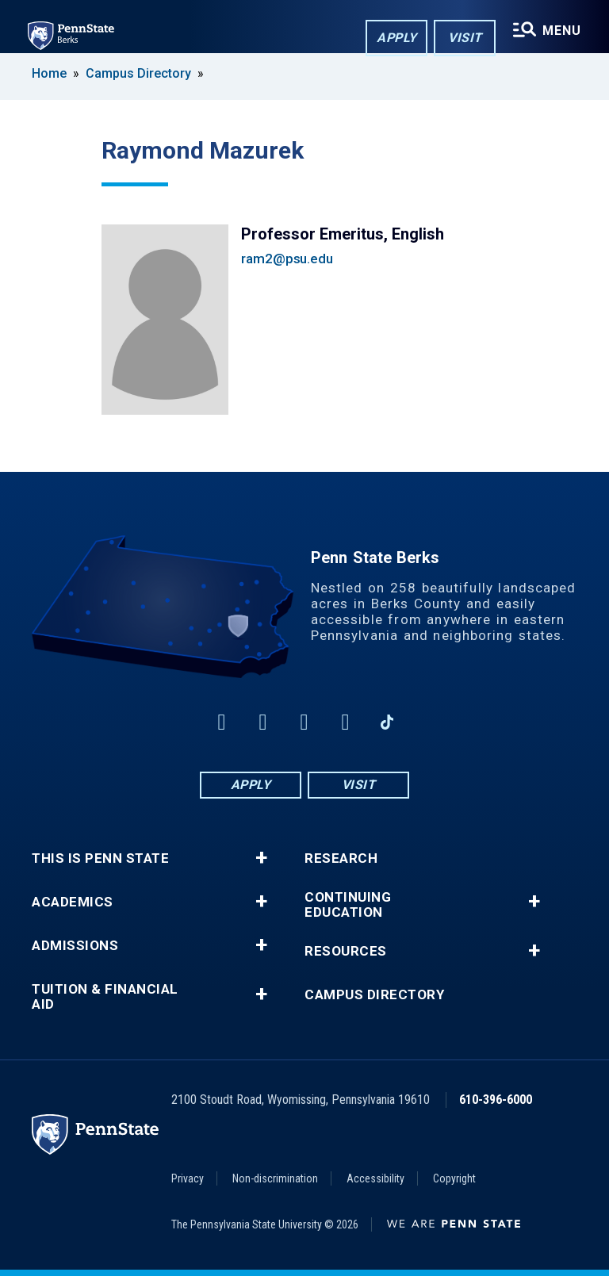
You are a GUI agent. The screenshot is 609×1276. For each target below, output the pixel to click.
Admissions (75, 945)
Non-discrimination (275, 1178)
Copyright (454, 1178)
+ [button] (261, 858)
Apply (395, 38)
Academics (72, 902)
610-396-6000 (495, 1099)
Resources (345, 951)
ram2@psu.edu (287, 258)
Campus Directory (138, 73)
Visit (463, 38)
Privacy (187, 1178)
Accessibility (375, 1178)
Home (49, 73)
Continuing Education (347, 905)
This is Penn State (100, 858)
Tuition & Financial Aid (105, 997)
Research (340, 858)
